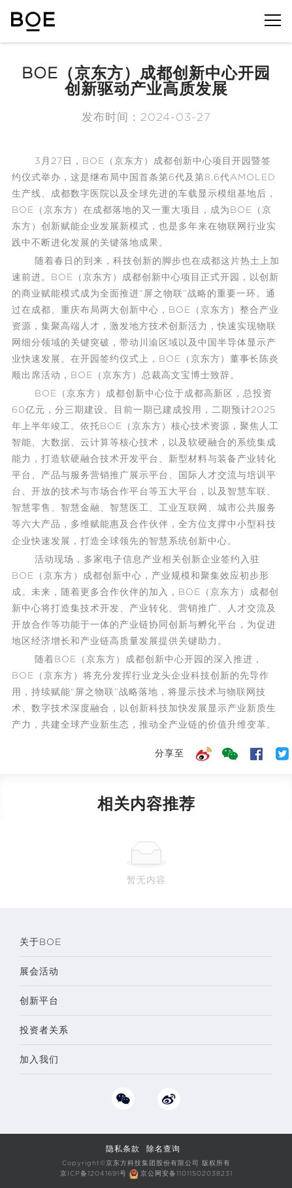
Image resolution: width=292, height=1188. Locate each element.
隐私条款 (123, 1148)
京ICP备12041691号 (93, 1173)
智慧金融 (80, 507)
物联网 (232, 226)
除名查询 (163, 1148)
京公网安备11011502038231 (186, 1173)
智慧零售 (31, 507)
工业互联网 (183, 507)
